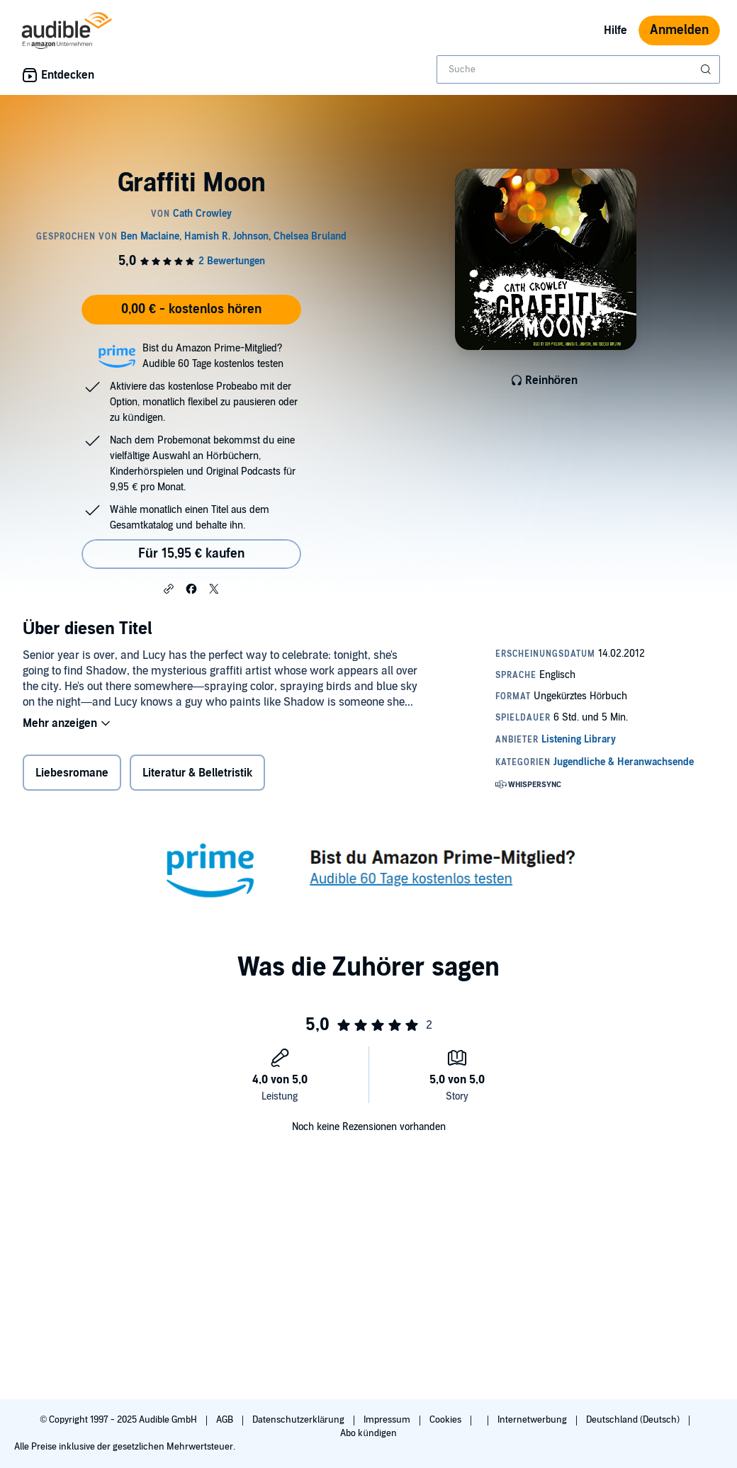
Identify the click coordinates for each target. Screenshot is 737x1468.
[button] (168, 588)
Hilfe (615, 30)
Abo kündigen (368, 1433)
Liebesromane (71, 773)
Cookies (446, 1419)
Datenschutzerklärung (299, 1419)
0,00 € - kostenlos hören (191, 309)
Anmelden (679, 30)
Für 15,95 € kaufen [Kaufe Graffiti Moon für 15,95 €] (191, 553)
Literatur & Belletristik (197, 773)
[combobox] (578, 69)
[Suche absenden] (707, 69)
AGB (225, 1419)
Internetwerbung (533, 1419)
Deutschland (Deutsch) (634, 1419)
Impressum (388, 1419)
